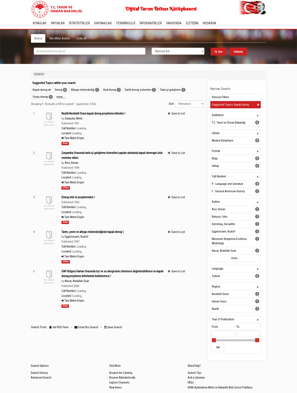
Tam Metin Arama (59, 38)
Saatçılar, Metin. (74, 118)
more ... (61, 96)
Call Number (219, 176)
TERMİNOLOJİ (125, 23)
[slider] (214, 340)
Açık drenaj (109, 89)
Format (216, 151)
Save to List (178, 113)
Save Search (113, 327)
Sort (171, 103)
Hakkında (174, 23)
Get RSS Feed (58, 327)
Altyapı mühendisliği (82, 89)
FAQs (191, 382)
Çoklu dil (81, 38)
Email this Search (86, 327)
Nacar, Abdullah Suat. (77, 281)
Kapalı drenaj (42, 89)
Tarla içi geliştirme (170, 89)
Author (216, 201)
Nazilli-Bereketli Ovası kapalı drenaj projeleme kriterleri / (93, 113)
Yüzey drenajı (40, 96)
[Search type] (178, 51)
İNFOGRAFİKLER (150, 23)
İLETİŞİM (192, 23)
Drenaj (58, 89)
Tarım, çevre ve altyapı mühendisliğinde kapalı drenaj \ (92, 232)
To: (238, 326)
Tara (218, 51)
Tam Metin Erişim (72, 138)
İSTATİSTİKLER (79, 23)
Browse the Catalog (120, 372)
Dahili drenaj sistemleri (138, 89)
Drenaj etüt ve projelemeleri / (78, 197)
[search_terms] (89, 51)
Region (216, 286)
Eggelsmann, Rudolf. (77, 236)
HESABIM (209, 23)
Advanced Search (41, 377)
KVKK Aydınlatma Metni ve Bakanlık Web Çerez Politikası (220, 387)
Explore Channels (119, 382)
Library (215, 133)
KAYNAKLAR (103, 23)
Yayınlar (58, 23)
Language (217, 268)
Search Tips (195, 372)
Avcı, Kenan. (72, 162)
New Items (115, 387)
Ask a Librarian (196, 377)
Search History (39, 372)
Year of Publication (223, 319)
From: (215, 326)
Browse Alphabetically (122, 377)
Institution (218, 115)
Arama (38, 38)
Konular (39, 23)
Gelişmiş (238, 51)
